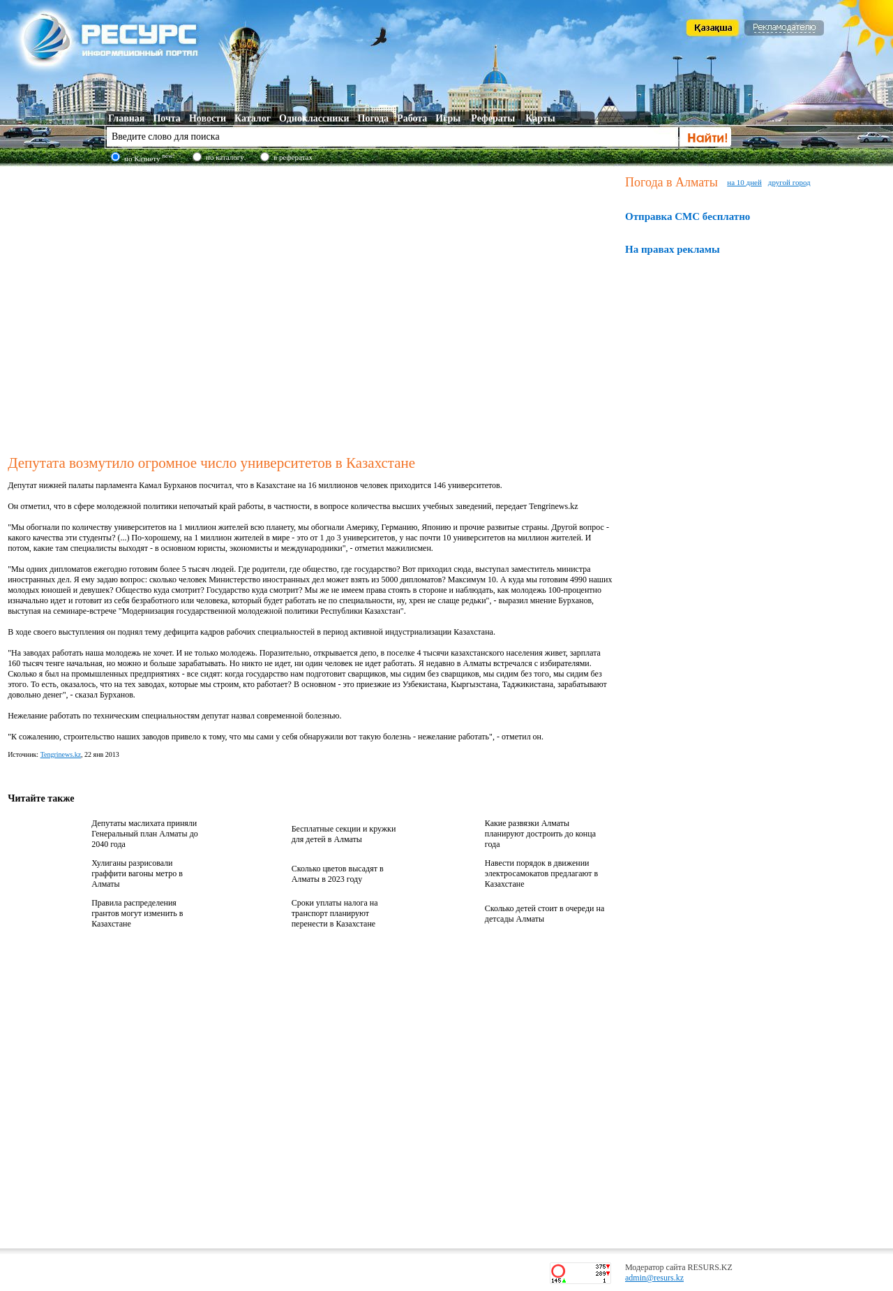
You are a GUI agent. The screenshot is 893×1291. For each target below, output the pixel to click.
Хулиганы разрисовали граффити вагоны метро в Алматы (137, 873)
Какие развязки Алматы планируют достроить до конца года (540, 833)
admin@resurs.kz (654, 1278)
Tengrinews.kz (60, 754)
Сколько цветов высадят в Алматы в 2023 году (338, 874)
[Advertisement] (131, 308)
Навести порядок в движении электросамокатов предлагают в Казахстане (541, 873)
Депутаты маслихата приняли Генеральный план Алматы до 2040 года (144, 833)
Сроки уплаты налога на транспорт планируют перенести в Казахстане (335, 913)
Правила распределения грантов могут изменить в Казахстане (137, 913)
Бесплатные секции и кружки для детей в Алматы (344, 834)
